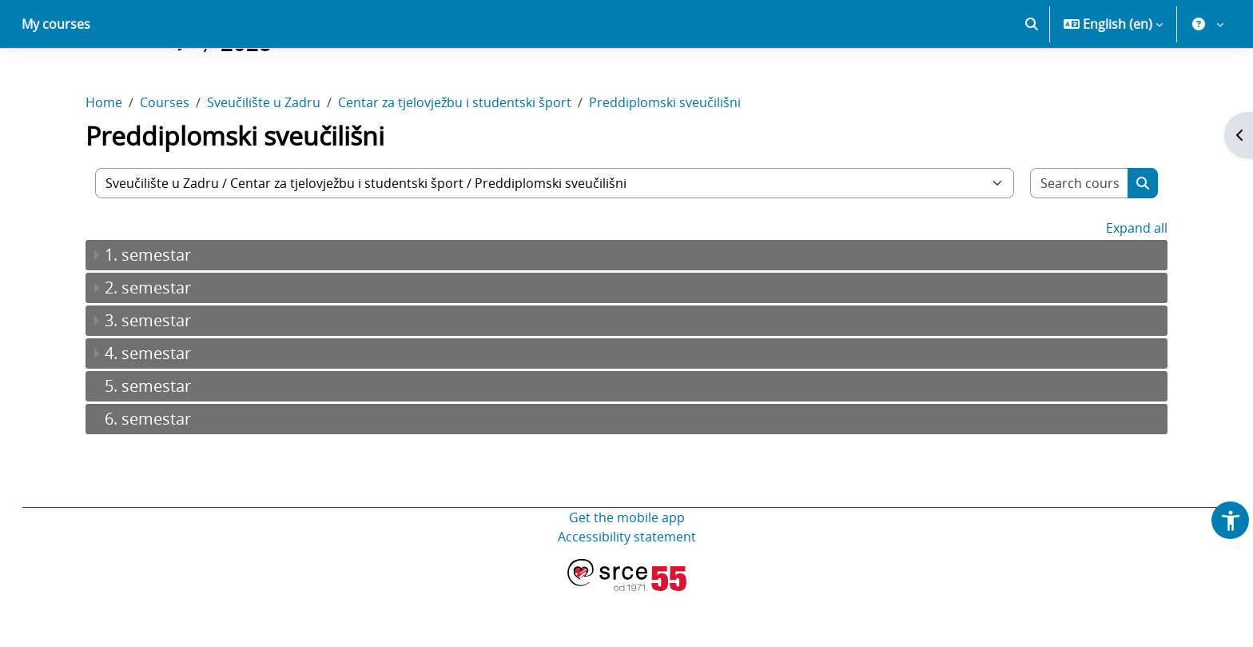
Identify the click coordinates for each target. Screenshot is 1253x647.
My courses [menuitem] (56, 80)
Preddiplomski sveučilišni (665, 158)
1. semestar (148, 311)
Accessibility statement (627, 592)
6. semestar (148, 474)
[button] (1031, 80)
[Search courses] (1079, 239)
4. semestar (148, 409)
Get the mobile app (627, 573)
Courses (164, 158)
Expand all (1136, 284)
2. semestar (148, 343)
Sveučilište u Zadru (263, 158)
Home (104, 158)
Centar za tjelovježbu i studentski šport (454, 158)
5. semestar (148, 442)
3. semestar (148, 376)
